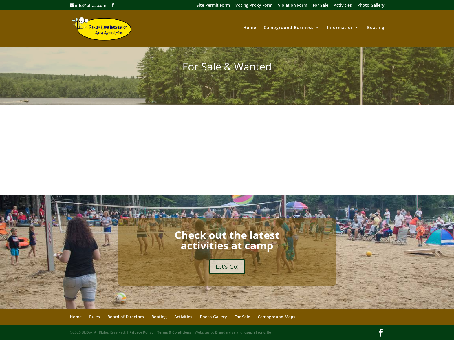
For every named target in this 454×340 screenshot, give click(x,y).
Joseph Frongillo (257, 332)
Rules (94, 316)
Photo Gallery (371, 5)
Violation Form (292, 5)
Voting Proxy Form (253, 5)
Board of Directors (125, 316)
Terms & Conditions (174, 332)
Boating (376, 27)
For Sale (320, 5)
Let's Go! (227, 266)
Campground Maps (276, 316)
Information (340, 27)
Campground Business (289, 27)
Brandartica (225, 332)
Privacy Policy (141, 332)
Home (249, 27)
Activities (343, 5)
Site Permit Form (213, 5)
